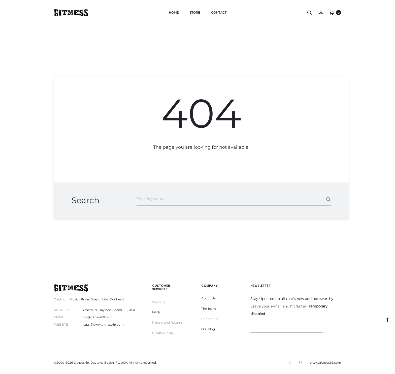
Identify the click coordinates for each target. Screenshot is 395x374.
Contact (218, 12)
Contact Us (209, 319)
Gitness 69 (81, 362)
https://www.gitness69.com (103, 324)
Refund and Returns (167, 322)
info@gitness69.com (97, 317)
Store (195, 12)
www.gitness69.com (325, 362)
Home (174, 12)
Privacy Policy (163, 333)
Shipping (159, 302)
